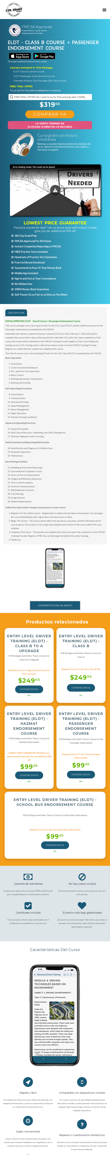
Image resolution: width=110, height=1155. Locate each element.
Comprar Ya (50, 114)
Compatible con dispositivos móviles (82, 1092)
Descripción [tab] (16, 312)
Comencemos (29, 689)
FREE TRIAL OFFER (21, 86)
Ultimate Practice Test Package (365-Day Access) (39, 80)
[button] (55, 190)
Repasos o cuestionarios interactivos (82, 1135)
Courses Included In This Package (31, 67)
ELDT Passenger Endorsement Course (34, 76)
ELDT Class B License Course (28, 71)
